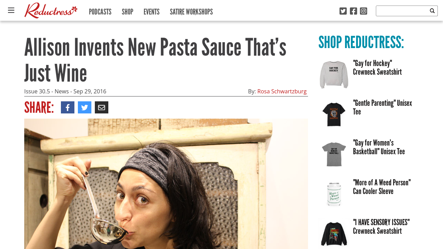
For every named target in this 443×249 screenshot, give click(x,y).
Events (152, 10)
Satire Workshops (191, 10)
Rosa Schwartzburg (282, 91)
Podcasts (100, 10)
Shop (127, 10)
